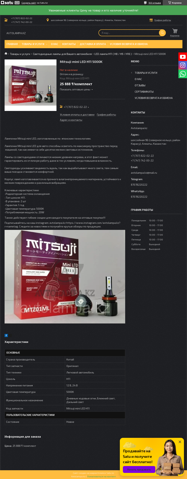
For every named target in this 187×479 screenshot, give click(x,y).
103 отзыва (154, 2)
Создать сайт (29, 2)
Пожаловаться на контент (101, 476)
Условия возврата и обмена (129, 44)
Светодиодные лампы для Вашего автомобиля (62, 53)
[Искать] (162, 32)
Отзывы (140, 85)
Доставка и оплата (93, 44)
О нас (54, 44)
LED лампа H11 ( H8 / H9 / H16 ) (113, 53)
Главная (12, 44)
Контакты (69, 44)
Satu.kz (110, 473)
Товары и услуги (33, 44)
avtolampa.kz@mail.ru (144, 172)
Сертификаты (144, 91)
